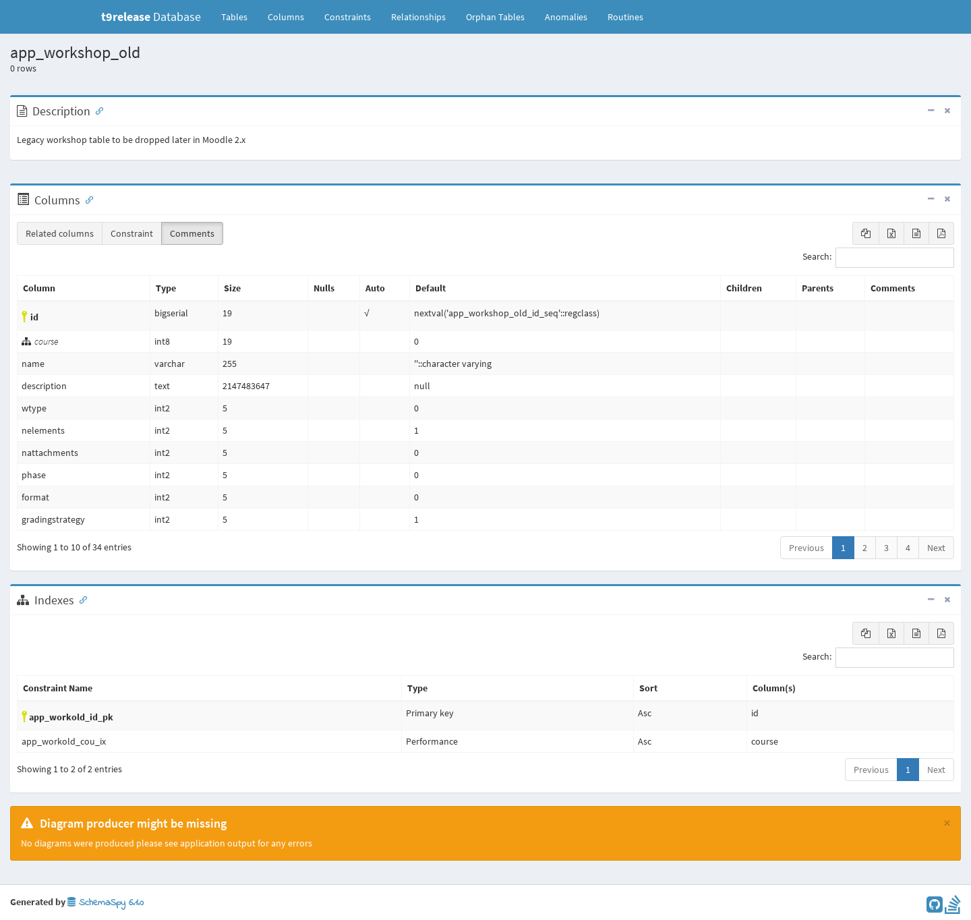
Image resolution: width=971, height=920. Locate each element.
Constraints (347, 17)
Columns (286, 17)
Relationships (418, 17)
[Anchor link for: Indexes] (80, 599)
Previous (806, 548)
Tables (239, 16)
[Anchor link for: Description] (96, 110)
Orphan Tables (495, 17)
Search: (878, 258)
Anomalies (566, 17)
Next (936, 548)
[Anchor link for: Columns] (86, 199)
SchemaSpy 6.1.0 (105, 903)
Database (151, 16)
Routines (625, 17)
